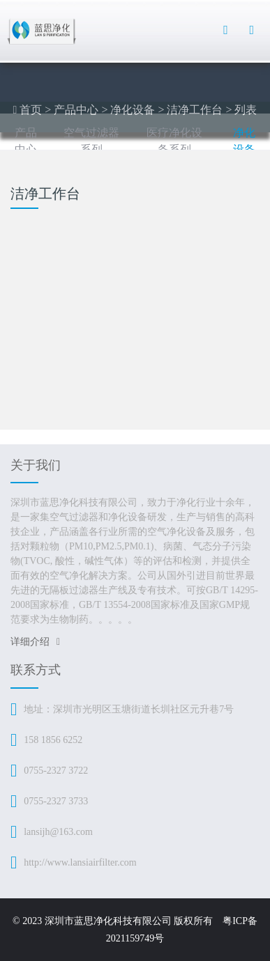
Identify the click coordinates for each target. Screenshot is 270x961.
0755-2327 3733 (56, 801)
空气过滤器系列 (91, 141)
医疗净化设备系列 (174, 141)
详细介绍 (35, 641)
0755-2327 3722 (56, 770)
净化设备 (132, 110)
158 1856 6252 (53, 740)
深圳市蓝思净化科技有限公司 (108, 921)
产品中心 (76, 110)
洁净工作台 (195, 110)
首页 (31, 110)
